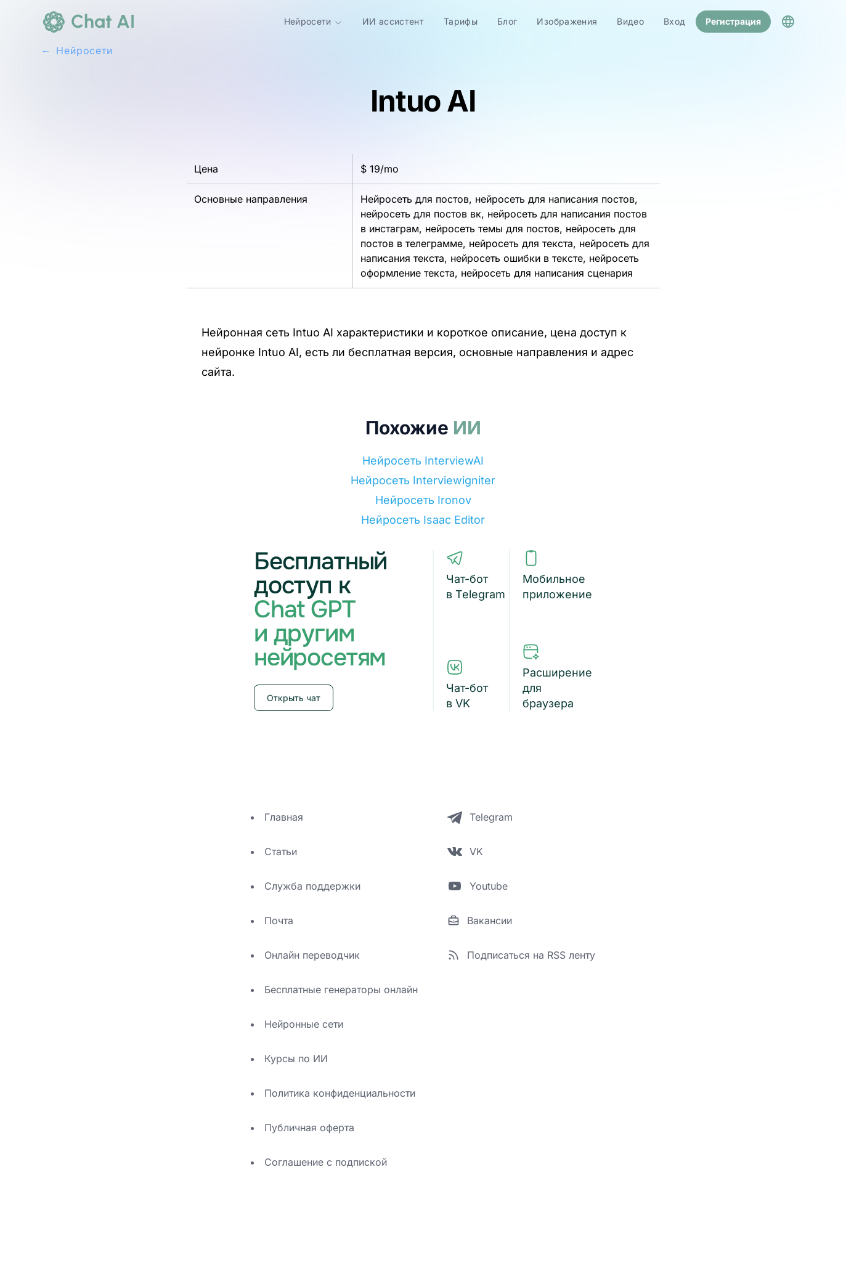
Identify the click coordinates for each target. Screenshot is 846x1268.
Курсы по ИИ (296, 1058)
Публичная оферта (309, 1127)
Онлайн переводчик (312, 955)
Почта (278, 920)
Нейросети (313, 21)
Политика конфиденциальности (339, 1093)
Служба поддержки (312, 886)
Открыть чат (293, 698)
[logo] (88, 21)
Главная (283, 817)
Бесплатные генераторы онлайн (341, 989)
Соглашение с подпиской (325, 1162)
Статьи (280, 851)
